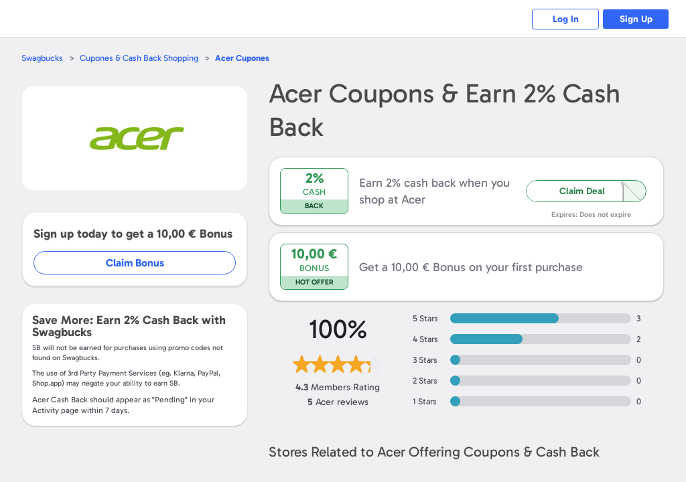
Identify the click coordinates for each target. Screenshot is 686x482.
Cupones (242, 58)
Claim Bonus (135, 262)
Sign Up (636, 19)
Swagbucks (42, 58)
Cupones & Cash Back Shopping (139, 58)
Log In (566, 19)
